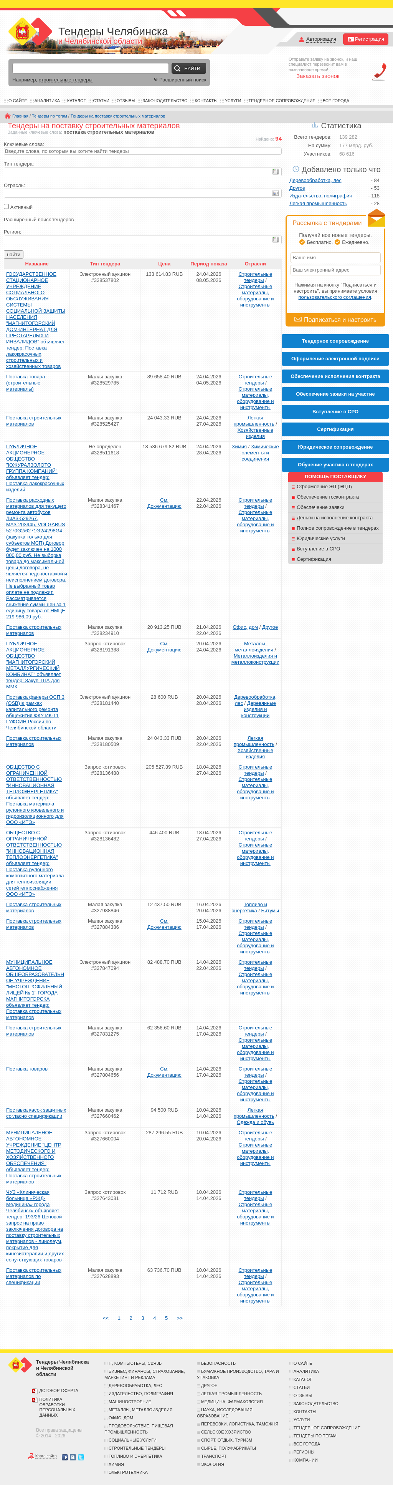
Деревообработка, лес (315, 180)
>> (180, 1318)
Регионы (304, 1452)
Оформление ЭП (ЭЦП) (324, 486)
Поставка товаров (27, 1069)
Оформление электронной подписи (335, 358)
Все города (336, 100)
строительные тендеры (65, 80)
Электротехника (128, 1472)
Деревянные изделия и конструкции (258, 709)
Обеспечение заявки (320, 507)
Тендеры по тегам (49, 116)
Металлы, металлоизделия (253, 647)
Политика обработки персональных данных (58, 1407)
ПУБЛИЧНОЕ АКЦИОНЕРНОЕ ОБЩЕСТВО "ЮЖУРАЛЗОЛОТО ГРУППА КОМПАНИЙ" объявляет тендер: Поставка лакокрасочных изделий (35, 468)
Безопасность (218, 1363)
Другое (270, 627)
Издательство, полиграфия (320, 196)
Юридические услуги (321, 538)
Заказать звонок (317, 76)
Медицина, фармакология (232, 1401)
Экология (212, 1464)
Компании (306, 1460)
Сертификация (314, 559)
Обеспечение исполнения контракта (335, 376)
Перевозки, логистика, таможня (239, 1424)
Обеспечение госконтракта (328, 497)
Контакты (206, 100)
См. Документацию (164, 503)
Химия (239, 446)
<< (106, 1318)
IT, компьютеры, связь (135, 1363)
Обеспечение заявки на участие (335, 394)
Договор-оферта (59, 1390)
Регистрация (365, 39)
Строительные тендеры (255, 277)
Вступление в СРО (335, 411)
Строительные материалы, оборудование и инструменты (255, 295)
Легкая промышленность (254, 421)
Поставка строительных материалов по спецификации (33, 1276)
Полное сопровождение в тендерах (338, 528)
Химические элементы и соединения (260, 453)
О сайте (17, 100)
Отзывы (126, 100)
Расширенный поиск (179, 80)
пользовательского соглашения (335, 297)
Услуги (233, 100)
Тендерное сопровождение (282, 100)
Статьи (101, 100)
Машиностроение (130, 1401)
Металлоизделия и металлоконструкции (255, 659)
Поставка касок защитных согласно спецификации (36, 1113)
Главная (20, 116)
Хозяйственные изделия (255, 433)
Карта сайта (46, 1456)
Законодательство (164, 100)
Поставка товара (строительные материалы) (25, 383)
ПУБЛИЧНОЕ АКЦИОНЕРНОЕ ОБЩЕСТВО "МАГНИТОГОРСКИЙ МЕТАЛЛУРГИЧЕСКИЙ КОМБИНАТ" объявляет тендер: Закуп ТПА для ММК (33, 665)
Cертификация (335, 429)
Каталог (76, 100)
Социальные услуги (133, 1440)
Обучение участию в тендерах (335, 464)
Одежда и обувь (255, 1122)
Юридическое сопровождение (335, 447)
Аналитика (47, 100)
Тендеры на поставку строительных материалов (118, 116)
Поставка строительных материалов (33, 421)
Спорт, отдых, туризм (226, 1440)
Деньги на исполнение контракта (335, 517)
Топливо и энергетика (249, 907)
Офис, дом (245, 627)
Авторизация (321, 39)
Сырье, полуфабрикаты (228, 1448)
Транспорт (214, 1456)
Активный (21, 207)
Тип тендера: (19, 164)
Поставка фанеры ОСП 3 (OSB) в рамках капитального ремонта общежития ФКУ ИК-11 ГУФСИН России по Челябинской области (35, 712)
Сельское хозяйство (226, 1432)
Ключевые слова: (24, 144)
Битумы (270, 910)
